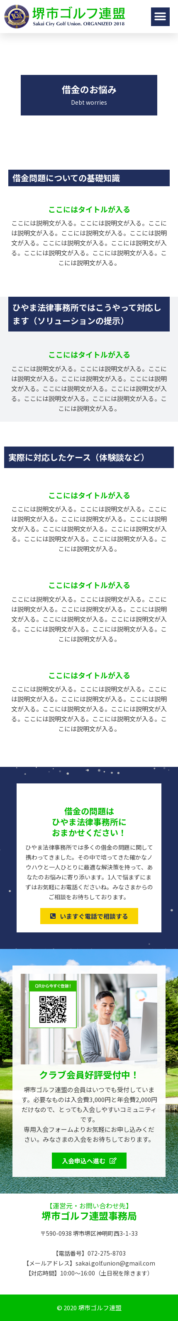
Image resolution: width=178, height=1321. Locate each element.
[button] (160, 16)
